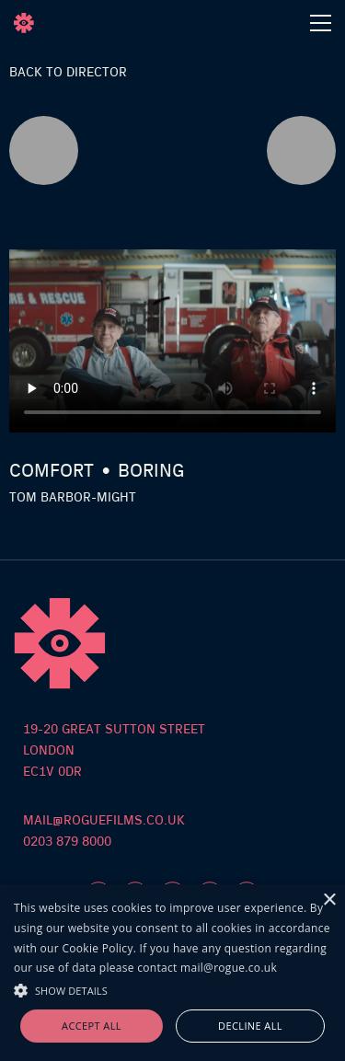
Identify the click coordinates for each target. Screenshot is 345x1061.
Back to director (68, 72)
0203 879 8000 (67, 842)
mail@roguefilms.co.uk (104, 820)
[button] (172, 988)
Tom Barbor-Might (72, 497)
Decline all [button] (250, 1025)
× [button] (329, 900)
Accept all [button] (91, 1025)
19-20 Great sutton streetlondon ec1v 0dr (114, 750)
